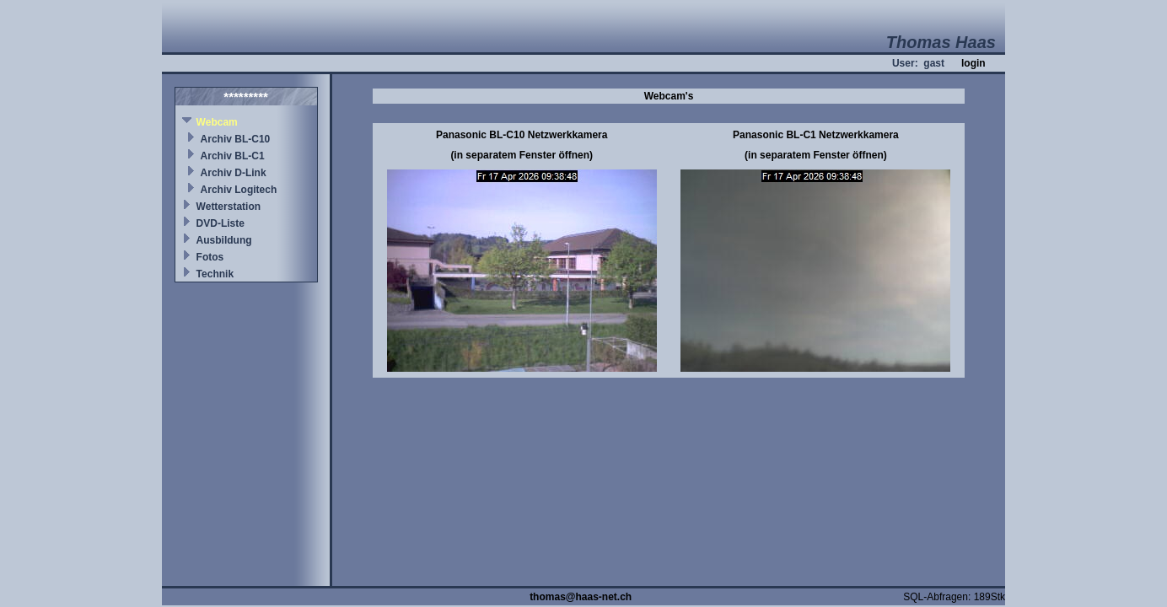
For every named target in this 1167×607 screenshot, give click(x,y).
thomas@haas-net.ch (581, 597)
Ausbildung (224, 240)
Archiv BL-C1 (233, 156)
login (973, 63)
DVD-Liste (220, 223)
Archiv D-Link (233, 173)
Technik (215, 274)
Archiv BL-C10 (236, 139)
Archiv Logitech (239, 190)
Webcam (217, 122)
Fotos (210, 257)
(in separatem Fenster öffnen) (521, 155)
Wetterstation (228, 206)
